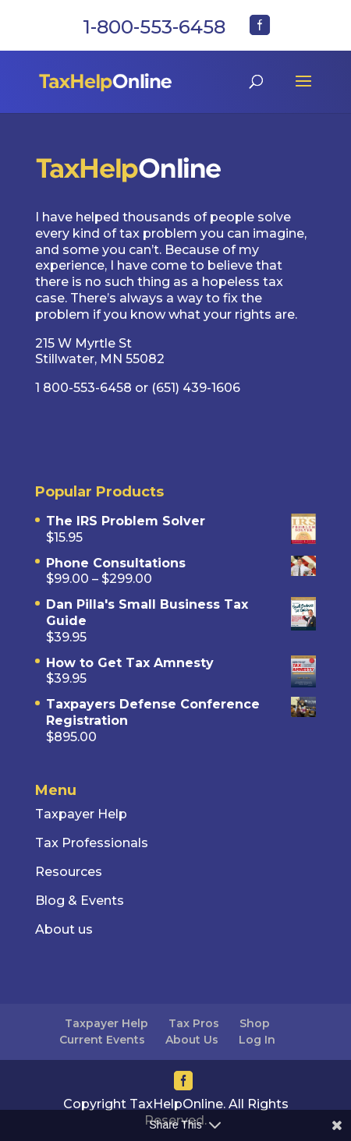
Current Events (102, 1040)
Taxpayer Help (106, 1023)
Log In (257, 1040)
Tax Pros (193, 1023)
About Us (191, 1040)
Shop (254, 1023)
